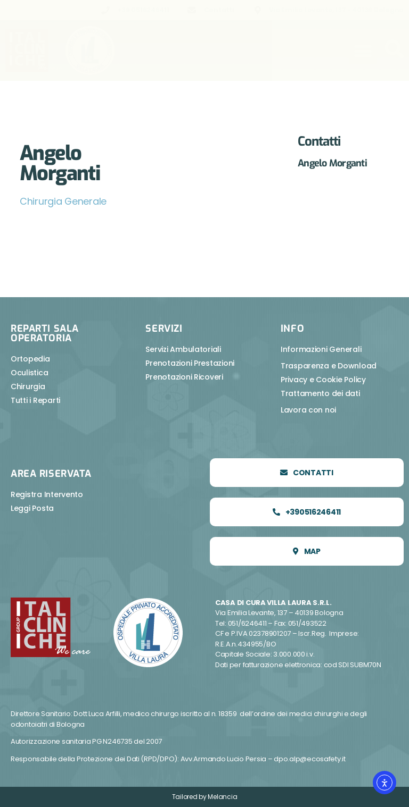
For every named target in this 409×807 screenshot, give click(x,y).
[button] (363, 51)
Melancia (222, 796)
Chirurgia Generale (63, 201)
